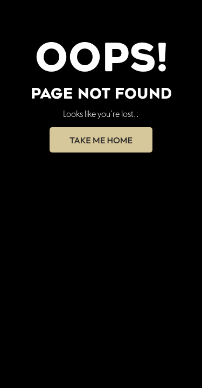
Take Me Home (101, 140)
